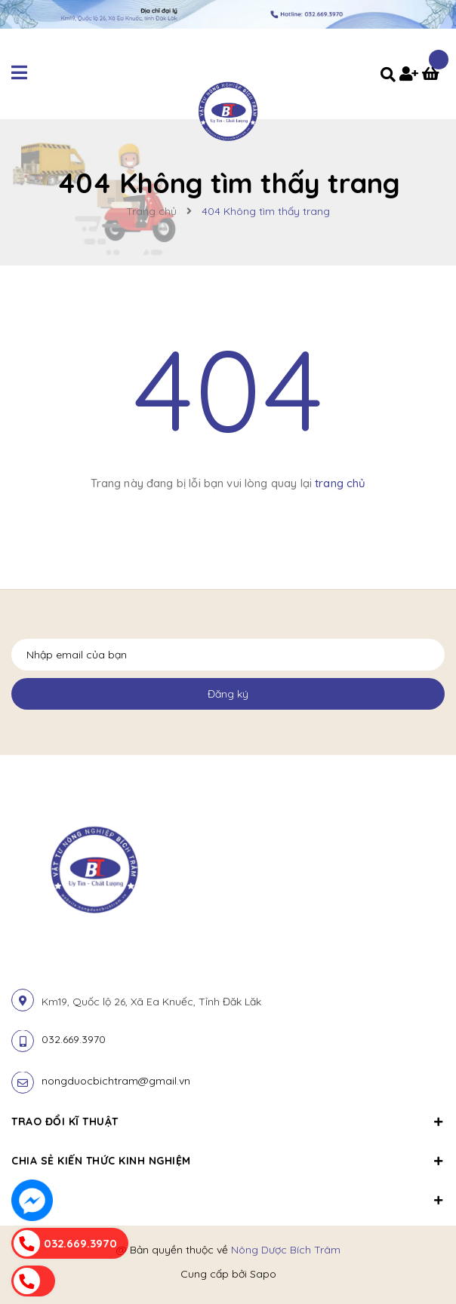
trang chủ (340, 483)
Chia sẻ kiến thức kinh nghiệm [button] (228, 1160)
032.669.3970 (74, 1039)
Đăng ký (228, 694)
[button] (228, 1191)
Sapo (263, 1274)
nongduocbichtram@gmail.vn (116, 1081)
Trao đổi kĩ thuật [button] (228, 1121)
